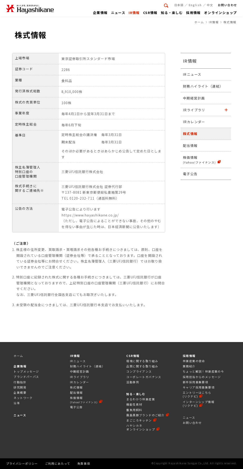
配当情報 (190, 145)
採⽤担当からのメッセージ (202, 377)
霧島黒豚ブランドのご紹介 (145, 415)
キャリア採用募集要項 (199, 387)
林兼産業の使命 (194, 361)
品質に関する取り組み (142, 366)
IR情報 (190, 61)
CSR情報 (132, 356)
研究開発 (20, 387)
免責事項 (83, 463)
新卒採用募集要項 (195, 382)
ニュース (20, 415)
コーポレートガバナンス (143, 377)
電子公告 (190, 173)
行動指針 (20, 382)
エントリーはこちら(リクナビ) (197, 394)
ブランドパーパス (26, 377)
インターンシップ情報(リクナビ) (198, 404)
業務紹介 (189, 366)
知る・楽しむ (135, 394)
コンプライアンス (139, 371)
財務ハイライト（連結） (203, 86)
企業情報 (20, 366)
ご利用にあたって (57, 463)
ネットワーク (23, 398)
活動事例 (132, 382)
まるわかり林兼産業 (140, 399)
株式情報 (190, 133)
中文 (210, 5)
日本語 (179, 5)
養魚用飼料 (134, 410)
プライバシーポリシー (22, 463)
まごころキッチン (139, 420)
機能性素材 (134, 404)
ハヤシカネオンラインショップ (140, 427)
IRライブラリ (194, 110)
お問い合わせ (192, 423)
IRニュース (192, 74)
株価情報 (199, 159)
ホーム (18, 356)
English (195, 5)
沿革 (17, 403)
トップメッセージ (26, 371)
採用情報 (189, 356)
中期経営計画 (194, 98)
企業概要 (20, 392)
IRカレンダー (194, 121)
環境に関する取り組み (142, 361)
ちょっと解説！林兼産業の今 (203, 371)
